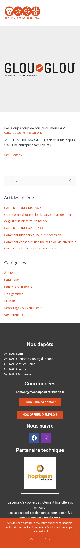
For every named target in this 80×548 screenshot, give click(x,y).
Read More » (13, 154)
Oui (32, 539)
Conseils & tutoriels (15, 132)
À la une (9, 272)
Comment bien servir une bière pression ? (33, 235)
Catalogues (12, 280)
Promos (10, 300)
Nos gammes (13, 294)
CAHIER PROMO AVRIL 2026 (24, 228)
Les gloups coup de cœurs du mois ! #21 (35, 128)
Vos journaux (13, 315)
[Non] (75, 533)
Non (47, 539)
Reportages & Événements (23, 308)
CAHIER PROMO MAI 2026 (22, 208)
